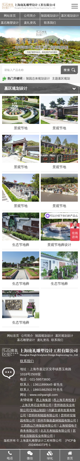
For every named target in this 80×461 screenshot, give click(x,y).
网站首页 (10, 15)
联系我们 (50, 22)
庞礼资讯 (30, 22)
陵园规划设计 (50, 15)
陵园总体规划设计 (38, 78)
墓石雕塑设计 (10, 22)
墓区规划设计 (70, 15)
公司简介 (30, 15)
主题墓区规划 (61, 78)
